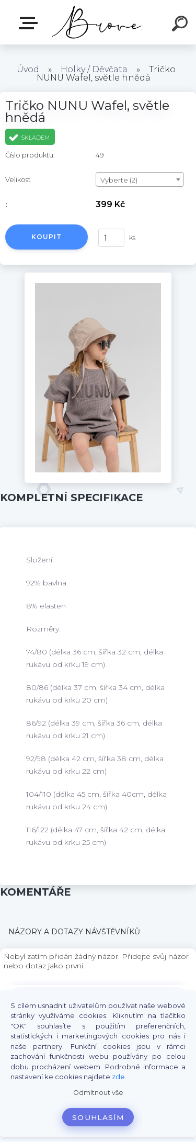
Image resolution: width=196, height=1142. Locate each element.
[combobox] (140, 179)
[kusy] (111, 238)
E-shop (30, 23)
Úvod (28, 69)
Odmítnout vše (98, 1092)
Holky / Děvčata (94, 69)
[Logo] (97, 22)
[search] (181, 25)
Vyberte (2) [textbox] (118, 180)
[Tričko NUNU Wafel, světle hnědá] (98, 276)
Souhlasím (98, 1117)
